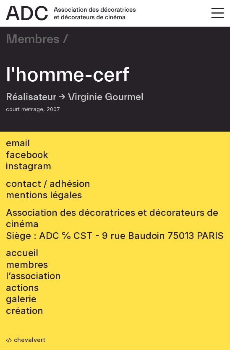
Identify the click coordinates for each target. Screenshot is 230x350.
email (18, 142)
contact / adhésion (48, 183)
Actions (22, 287)
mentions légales (44, 194)
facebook (27, 154)
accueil (22, 252)
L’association (33, 275)
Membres (33, 39)
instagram (28, 166)
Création (24, 310)
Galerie (21, 298)
